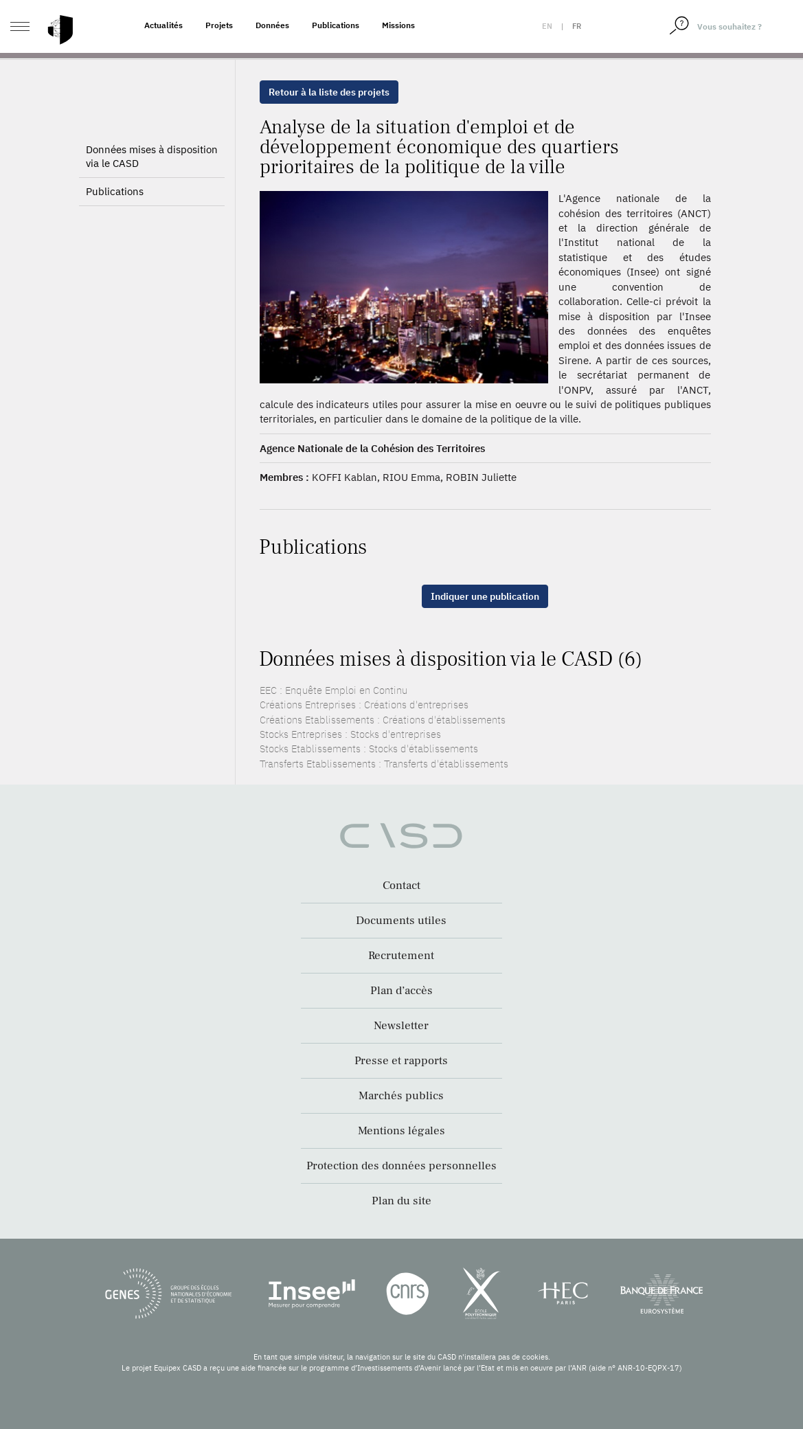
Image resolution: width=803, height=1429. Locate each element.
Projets (219, 25)
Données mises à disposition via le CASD (152, 179)
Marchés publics (401, 1095)
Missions (398, 25)
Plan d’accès (401, 990)
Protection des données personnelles (401, 1165)
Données (272, 25)
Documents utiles (401, 920)
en (547, 26)
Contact (401, 885)
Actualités (163, 25)
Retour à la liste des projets (329, 92)
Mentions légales (401, 1130)
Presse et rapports (401, 1060)
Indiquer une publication (485, 596)
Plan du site (401, 1200)
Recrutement (401, 955)
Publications (335, 25)
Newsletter (401, 1025)
